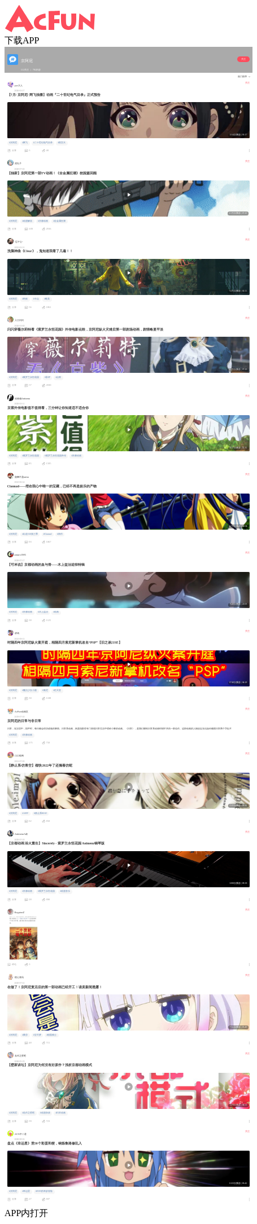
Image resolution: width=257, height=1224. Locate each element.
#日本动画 (60, 1113)
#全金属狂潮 (59, 221)
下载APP (22, 40)
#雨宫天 (62, 143)
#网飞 (25, 143)
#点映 (58, 377)
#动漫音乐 (65, 891)
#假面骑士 (51, 1035)
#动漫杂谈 (45, 1113)
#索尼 (45, 690)
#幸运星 (26, 1191)
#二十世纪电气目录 (43, 143)
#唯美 (47, 299)
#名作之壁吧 (28, 1113)
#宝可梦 (37, 1035)
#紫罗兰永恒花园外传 (55, 456)
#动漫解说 (27, 221)
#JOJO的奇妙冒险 (44, 1191)
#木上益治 (43, 612)
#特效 (25, 299)
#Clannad (47, 534)
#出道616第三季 (30, 534)
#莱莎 (25, 1035)
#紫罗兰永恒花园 (30, 377)
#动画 (56, 612)
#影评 (47, 377)
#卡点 (36, 299)
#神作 (60, 534)
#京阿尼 (13, 143)
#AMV (25, 813)
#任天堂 (57, 690)
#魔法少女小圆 (29, 690)
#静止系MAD (40, 813)
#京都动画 (43, 221)
